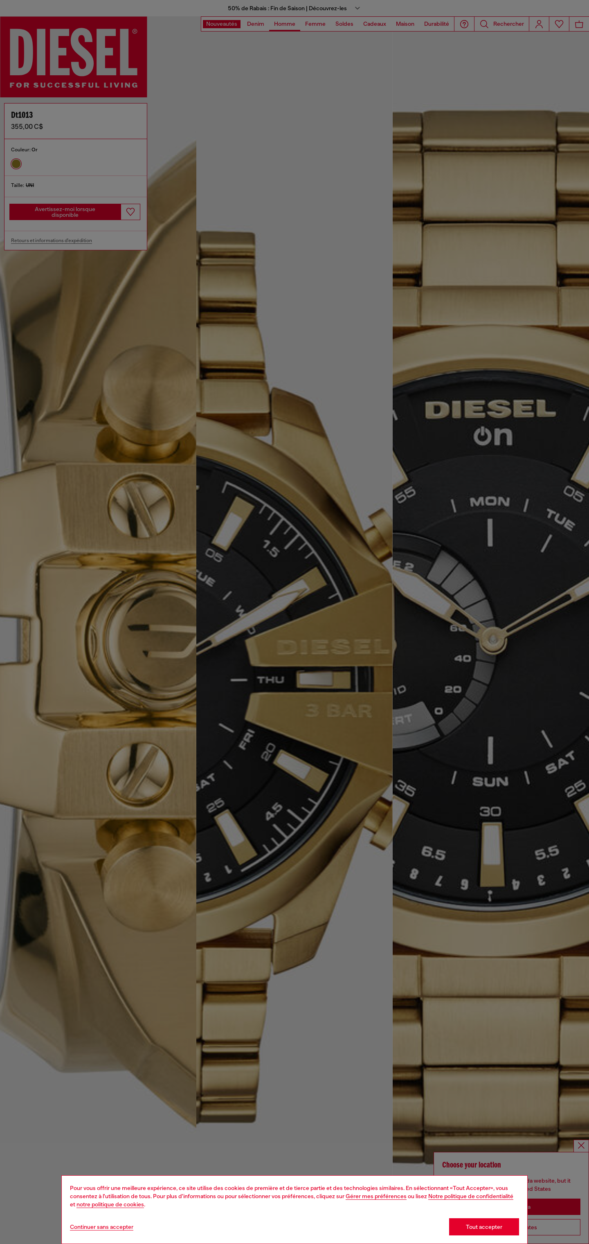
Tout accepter (484, 1227)
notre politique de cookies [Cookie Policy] (110, 1204)
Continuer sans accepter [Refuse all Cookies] (101, 1227)
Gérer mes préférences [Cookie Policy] (376, 1196)
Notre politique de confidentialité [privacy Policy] (470, 1196)
